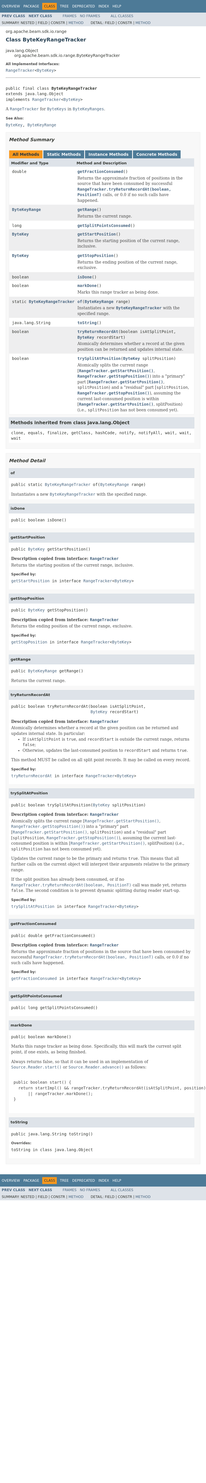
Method (76, 23)
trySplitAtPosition (99, 358)
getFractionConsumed (100, 171)
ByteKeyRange (26, 209)
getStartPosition (96, 234)
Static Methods (64, 154)
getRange (86, 209)
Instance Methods (108, 154)
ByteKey (45, 70)
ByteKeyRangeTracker (51, 301)
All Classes (122, 16)
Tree (64, 6)
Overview (11, 6)
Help (116, 6)
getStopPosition (95, 255)
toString (86, 322)
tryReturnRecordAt (97, 331)
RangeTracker (20, 70)
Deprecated (83, 6)
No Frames (90, 16)
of (79, 301)
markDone (86, 285)
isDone (84, 277)
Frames (70, 16)
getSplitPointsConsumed (103, 225)
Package (31, 6)
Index (103, 6)
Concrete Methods (156, 154)
